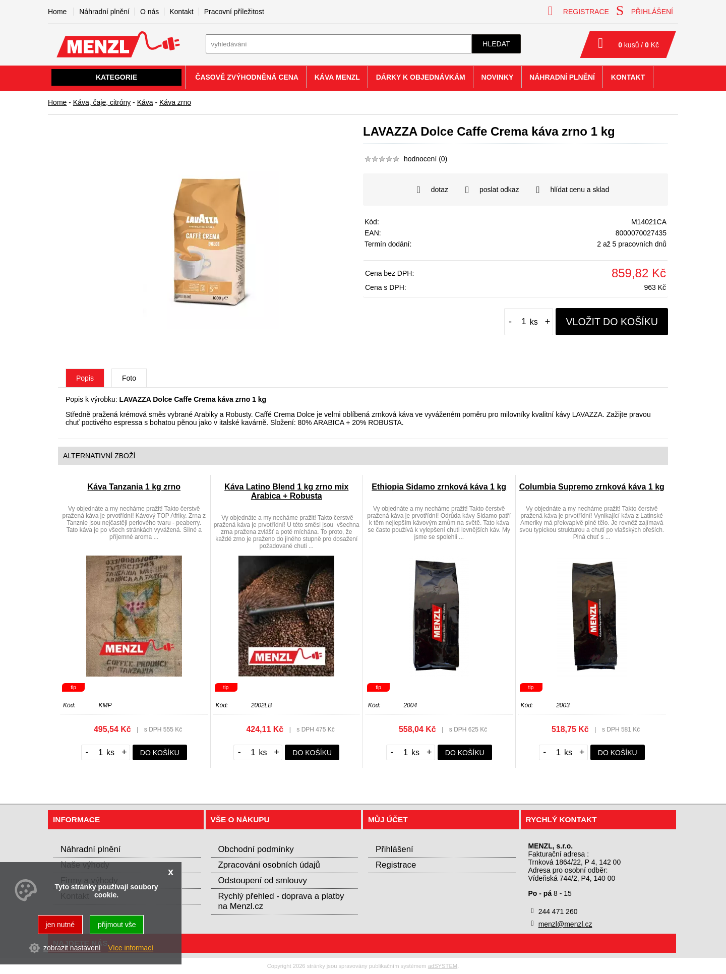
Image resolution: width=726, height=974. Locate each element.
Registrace (396, 865)
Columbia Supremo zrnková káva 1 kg (591, 486)
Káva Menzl (337, 77)
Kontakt (181, 12)
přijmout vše (117, 925)
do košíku (159, 753)
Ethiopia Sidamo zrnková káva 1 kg (439, 486)
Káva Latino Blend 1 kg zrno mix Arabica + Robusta (286, 491)
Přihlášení (394, 849)
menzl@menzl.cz (565, 924)
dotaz (432, 190)
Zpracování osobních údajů (269, 865)
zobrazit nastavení (72, 948)
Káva (145, 102)
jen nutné (60, 925)
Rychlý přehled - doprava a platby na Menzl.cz (281, 901)
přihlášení (644, 11)
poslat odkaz (492, 190)
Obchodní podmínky (256, 849)
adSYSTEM (442, 966)
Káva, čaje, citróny (102, 102)
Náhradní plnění (104, 12)
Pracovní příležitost (234, 12)
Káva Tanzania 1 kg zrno (133, 486)
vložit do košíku (612, 321)
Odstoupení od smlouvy (262, 880)
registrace (578, 11)
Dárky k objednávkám (420, 77)
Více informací (130, 948)
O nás (149, 12)
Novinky (497, 77)
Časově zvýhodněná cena (246, 77)
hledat (496, 44)
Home (57, 102)
